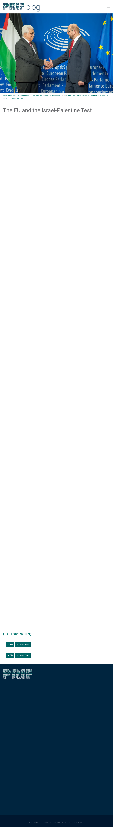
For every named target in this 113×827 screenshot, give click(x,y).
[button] (108, 7)
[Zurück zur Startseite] (21, 6)
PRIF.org (34, 822)
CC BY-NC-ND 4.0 (16, 98)
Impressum (60, 822)
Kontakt (46, 822)
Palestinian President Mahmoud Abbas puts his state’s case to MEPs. (31, 95)
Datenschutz (76, 822)
